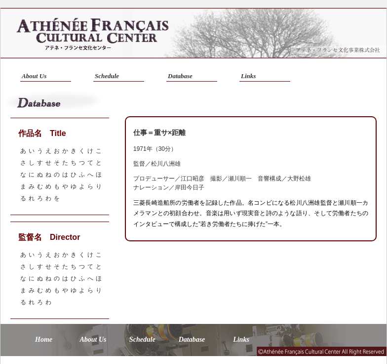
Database (180, 76)
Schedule (107, 76)
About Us (34, 76)
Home (43, 339)
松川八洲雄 (166, 163)
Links (248, 76)
